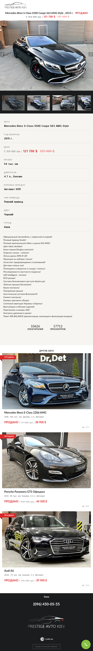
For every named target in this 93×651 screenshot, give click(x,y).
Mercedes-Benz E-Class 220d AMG (25, 412)
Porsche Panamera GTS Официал (24, 491)
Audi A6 (9, 570)
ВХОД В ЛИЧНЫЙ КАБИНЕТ (46, 647)
